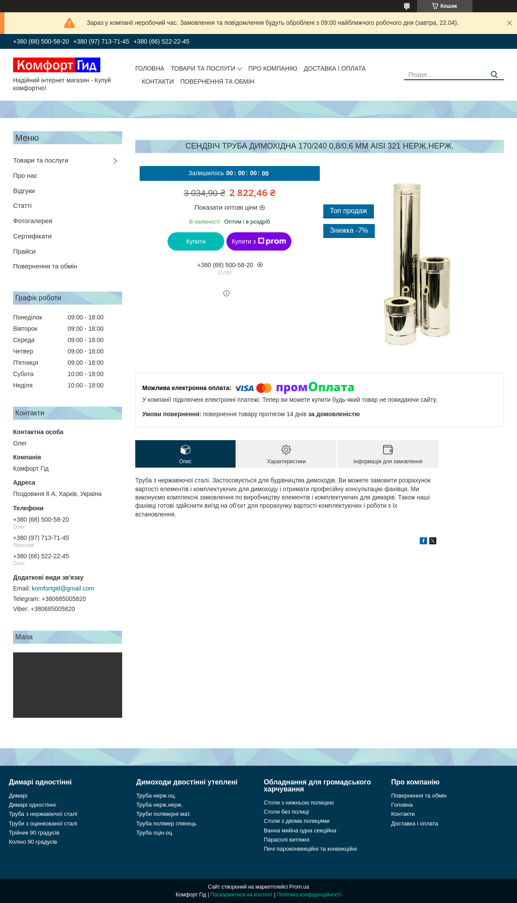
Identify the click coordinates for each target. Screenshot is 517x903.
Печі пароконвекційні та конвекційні (310, 848)
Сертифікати (32, 236)
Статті (22, 205)
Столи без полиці (286, 811)
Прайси (24, 251)
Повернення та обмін (217, 81)
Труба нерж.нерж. (159, 804)
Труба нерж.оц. (156, 795)
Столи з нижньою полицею (299, 802)
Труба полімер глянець (166, 823)
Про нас (25, 175)
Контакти (158, 81)
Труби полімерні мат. (163, 814)
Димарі (18, 795)
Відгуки (24, 190)
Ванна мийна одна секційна (300, 830)
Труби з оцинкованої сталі (43, 823)
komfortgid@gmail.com (63, 588)
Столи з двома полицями (296, 821)
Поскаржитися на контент (241, 895)
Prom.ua (299, 887)
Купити (196, 241)
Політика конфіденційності (309, 895)
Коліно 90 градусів (33, 841)
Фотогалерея (32, 220)
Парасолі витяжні (286, 839)
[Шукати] (494, 74)
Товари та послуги (203, 68)
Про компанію (272, 68)
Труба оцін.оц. (155, 832)
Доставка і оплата (335, 68)
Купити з (259, 241)
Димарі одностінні (32, 804)
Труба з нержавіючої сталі (43, 814)
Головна (149, 68)
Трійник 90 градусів (34, 832)
